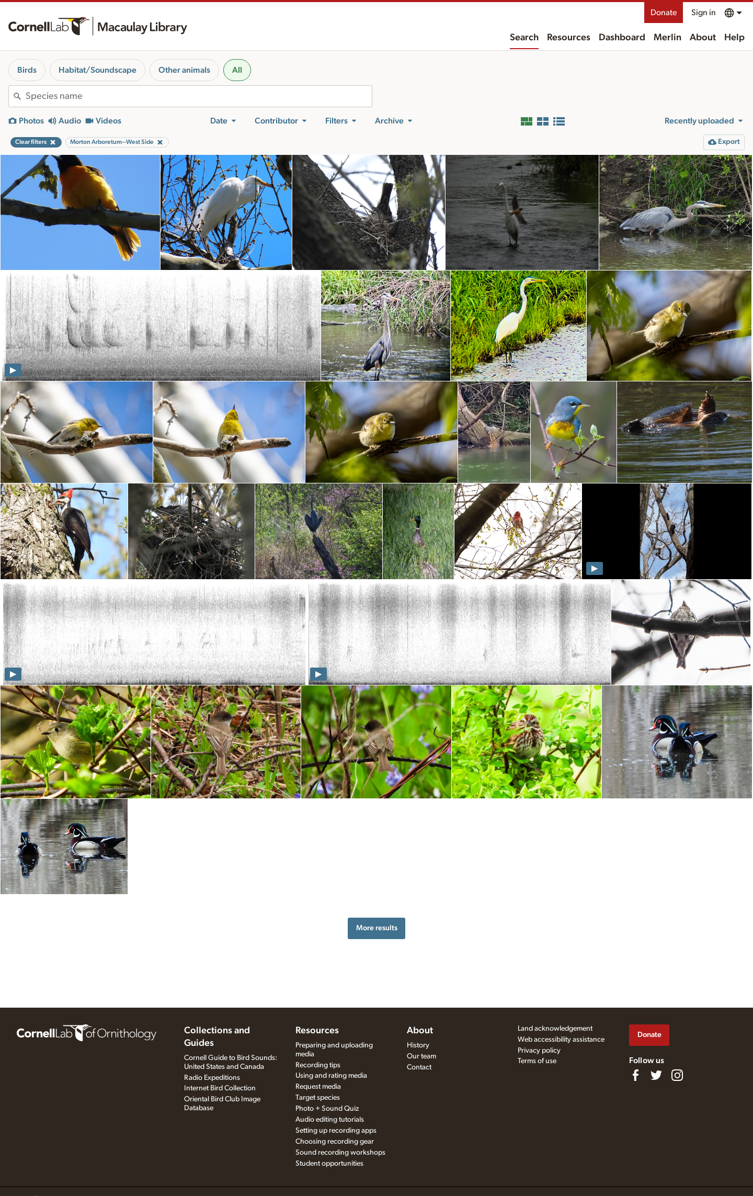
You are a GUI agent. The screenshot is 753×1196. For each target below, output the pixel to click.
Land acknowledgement (555, 1028)
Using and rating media (331, 1075)
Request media (318, 1086)
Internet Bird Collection (220, 1088)
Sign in (703, 12)
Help (734, 37)
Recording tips (317, 1065)
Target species (317, 1097)
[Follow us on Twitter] (656, 1075)
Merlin (667, 37)
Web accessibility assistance (561, 1039)
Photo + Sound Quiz (327, 1108)
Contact (419, 1067)
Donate (664, 12)
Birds (27, 70)
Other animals (184, 70)
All (237, 70)
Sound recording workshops (340, 1152)
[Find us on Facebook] (635, 1075)
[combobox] (199, 96)
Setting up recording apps (335, 1130)
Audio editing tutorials (329, 1119)
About (703, 37)
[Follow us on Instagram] (677, 1075)
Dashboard (622, 37)
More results (376, 928)
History (418, 1045)
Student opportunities (329, 1163)
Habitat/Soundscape (97, 70)
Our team (421, 1056)
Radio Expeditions (212, 1077)
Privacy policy (539, 1050)
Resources (568, 37)
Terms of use (537, 1061)
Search (524, 37)
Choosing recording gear (334, 1141)
